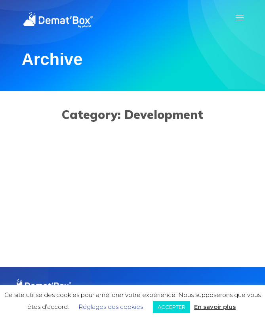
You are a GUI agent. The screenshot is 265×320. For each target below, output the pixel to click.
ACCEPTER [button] (171, 307)
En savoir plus (215, 306)
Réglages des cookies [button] (110, 306)
